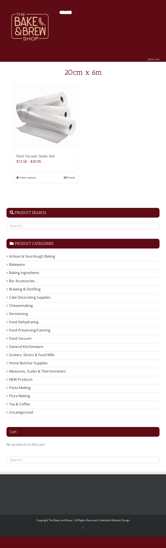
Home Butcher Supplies (28, 363)
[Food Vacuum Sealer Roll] (45, 116)
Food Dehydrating (23, 322)
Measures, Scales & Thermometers (37, 371)
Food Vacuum (20, 338)
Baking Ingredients (24, 272)
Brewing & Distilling (25, 289)
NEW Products (21, 379)
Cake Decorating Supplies (30, 297)
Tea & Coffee (19, 404)
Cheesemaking (21, 305)
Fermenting (18, 313)
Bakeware (17, 264)
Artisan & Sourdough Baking (32, 256)
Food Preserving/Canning (29, 330)
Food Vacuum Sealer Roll (35, 156)
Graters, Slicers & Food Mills (32, 354)
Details (71, 177)
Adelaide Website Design (115, 520)
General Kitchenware (26, 346)
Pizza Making (19, 395)
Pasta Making (20, 387)
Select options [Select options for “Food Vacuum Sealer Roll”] (27, 177)
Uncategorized (21, 412)
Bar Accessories (22, 281)
